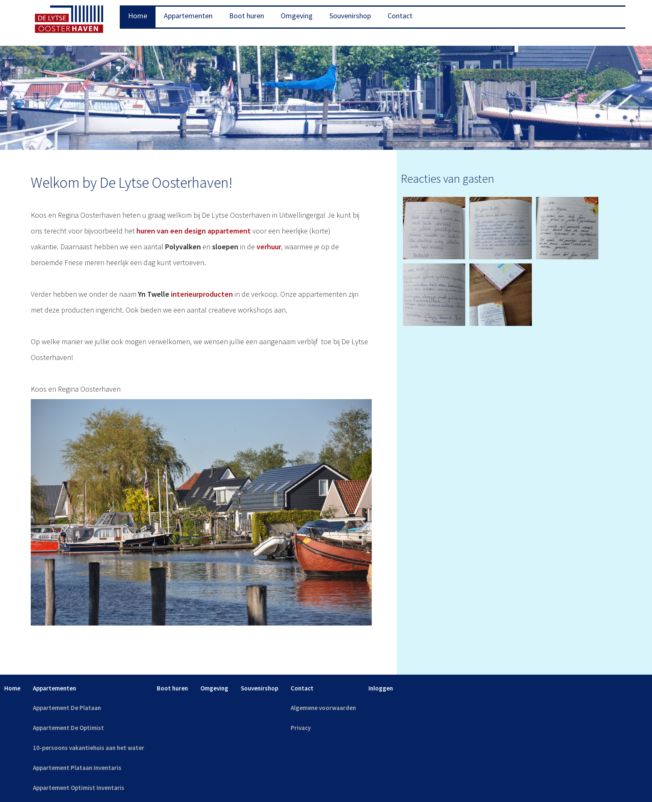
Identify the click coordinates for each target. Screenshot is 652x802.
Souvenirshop (350, 15)
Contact (400, 15)
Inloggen (380, 688)
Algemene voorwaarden (323, 708)
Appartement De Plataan (67, 708)
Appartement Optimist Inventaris (78, 788)
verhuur (269, 246)
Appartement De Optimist (68, 728)
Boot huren (246, 15)
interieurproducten (202, 294)
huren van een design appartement (193, 231)
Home (137, 15)
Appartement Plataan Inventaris (77, 768)
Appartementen (188, 15)
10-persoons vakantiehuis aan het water (88, 748)
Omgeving (297, 15)
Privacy (301, 728)
